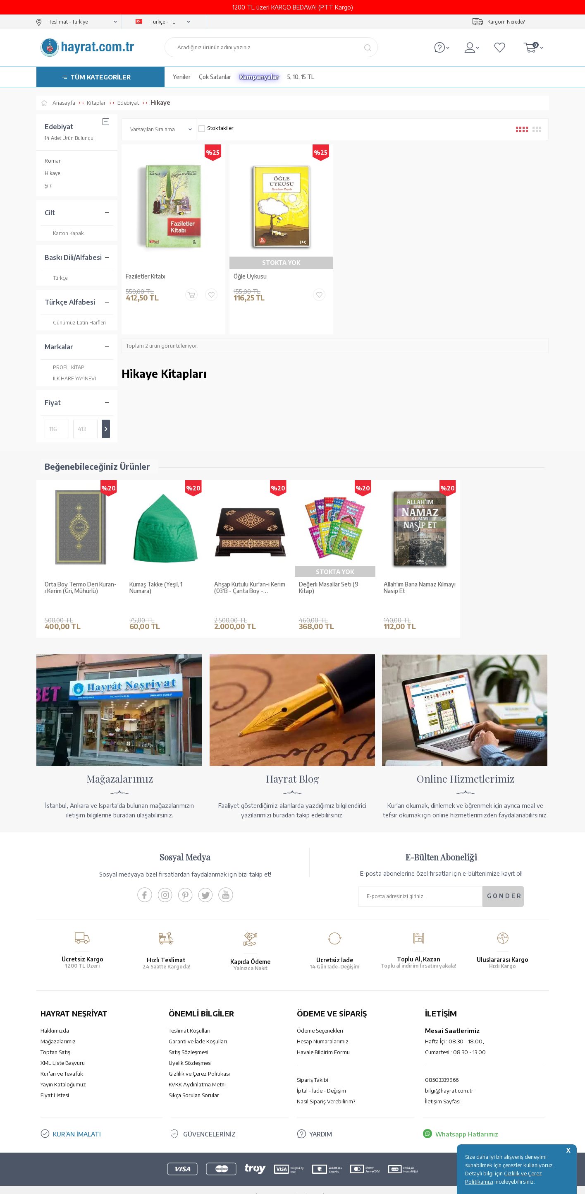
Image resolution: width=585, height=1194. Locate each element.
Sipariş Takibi (312, 1067)
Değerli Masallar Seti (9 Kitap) (328, 588)
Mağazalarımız (58, 1029)
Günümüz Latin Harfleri (75, 322)
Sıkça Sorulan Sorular (194, 1082)
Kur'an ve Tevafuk (62, 1061)
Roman (53, 161)
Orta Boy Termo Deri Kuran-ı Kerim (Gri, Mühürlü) (81, 588)
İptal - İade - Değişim (321, 1078)
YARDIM (320, 1121)
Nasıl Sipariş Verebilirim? (326, 1089)
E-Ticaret (270, 1183)
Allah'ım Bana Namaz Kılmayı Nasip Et (420, 588)
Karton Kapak (64, 233)
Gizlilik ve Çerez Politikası (199, 1061)
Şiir (48, 186)
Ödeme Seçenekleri (320, 1018)
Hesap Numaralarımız (323, 1029)
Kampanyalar (259, 76)
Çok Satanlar (215, 76)
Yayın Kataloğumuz (63, 1072)
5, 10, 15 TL (300, 76)
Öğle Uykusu (250, 276)
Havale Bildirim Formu (323, 1039)
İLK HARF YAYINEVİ (70, 378)
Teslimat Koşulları (189, 1018)
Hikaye (52, 173)
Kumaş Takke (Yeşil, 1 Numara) (155, 588)
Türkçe (56, 277)
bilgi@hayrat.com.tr (449, 1078)
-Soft (251, 1183)
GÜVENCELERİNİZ (209, 1121)
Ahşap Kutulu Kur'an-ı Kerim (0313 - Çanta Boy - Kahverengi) (249, 588)
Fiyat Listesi (55, 1082)
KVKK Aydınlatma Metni (197, 1072)
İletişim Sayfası (443, 1089)
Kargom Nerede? (506, 22)
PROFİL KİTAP (64, 367)
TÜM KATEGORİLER (100, 77)
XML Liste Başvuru (63, 1050)
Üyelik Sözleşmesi (190, 1050)
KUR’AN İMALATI (77, 1121)
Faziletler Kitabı (145, 276)
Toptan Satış (55, 1039)
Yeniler (182, 76)
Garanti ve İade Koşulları (198, 1029)
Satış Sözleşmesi (188, 1039)
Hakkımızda (55, 1018)
